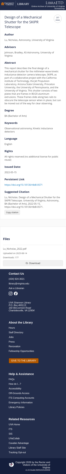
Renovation (14, 346)
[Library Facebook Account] (16, 294)
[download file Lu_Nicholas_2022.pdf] (33, 263)
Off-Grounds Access (19, 393)
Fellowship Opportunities (21, 351)
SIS (10, 434)
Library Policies (16, 407)
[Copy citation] (12, 212)
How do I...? (15, 384)
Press (12, 342)
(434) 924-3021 (16, 279)
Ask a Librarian (16, 288)
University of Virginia (43, 466)
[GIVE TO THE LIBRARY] (24, 360)
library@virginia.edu (19, 283)
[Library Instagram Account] (11, 294)
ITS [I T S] (10, 429)
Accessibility (15, 388)
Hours (12, 328)
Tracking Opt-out (17, 452)
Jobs (11, 337)
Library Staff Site (17, 448)
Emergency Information (21, 402)
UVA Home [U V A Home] (14, 424)
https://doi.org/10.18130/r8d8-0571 (23, 184)
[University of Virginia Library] (15, 6)
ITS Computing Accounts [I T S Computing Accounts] (21, 398)
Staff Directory (16, 332)
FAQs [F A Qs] (11, 379)
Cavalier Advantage (19, 443)
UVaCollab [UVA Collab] (14, 438)
